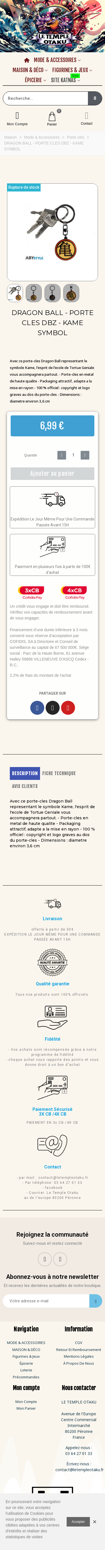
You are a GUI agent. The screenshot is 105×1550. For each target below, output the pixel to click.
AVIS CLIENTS (25, 786)
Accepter (78, 1522)
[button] (11, 232)
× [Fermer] (95, 1521)
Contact (86, 124)
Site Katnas (65, 79)
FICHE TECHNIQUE (59, 773)
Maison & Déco (28, 70)
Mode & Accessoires (55, 60)
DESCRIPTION (25, 773)
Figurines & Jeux (70, 70)
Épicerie (33, 80)
